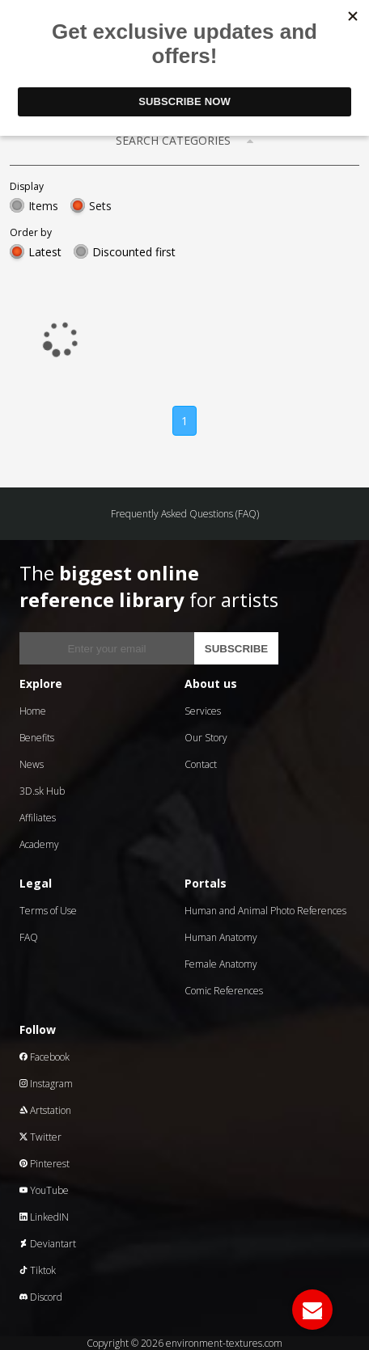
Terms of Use (48, 911)
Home (32, 711)
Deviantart (47, 1244)
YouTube (44, 1190)
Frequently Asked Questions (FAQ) (185, 514)
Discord (40, 1297)
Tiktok (37, 1270)
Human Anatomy (220, 937)
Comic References (223, 991)
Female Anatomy (220, 964)
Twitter (40, 1137)
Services (202, 711)
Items (43, 205)
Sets (100, 205)
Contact (200, 764)
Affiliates (37, 818)
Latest (45, 251)
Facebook (44, 1057)
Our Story (205, 738)
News (31, 764)
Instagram (46, 1084)
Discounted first (134, 251)
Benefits (36, 738)
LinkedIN (44, 1217)
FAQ (28, 937)
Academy (39, 844)
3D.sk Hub (42, 791)
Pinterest (44, 1164)
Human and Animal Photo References (265, 911)
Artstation (45, 1110)
